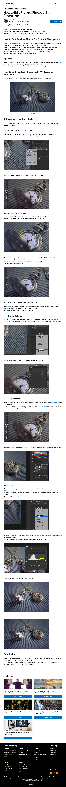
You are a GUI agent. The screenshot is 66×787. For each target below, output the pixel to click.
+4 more (6, 770)
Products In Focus (23, 764)
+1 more (6, 756)
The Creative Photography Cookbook (40, 756)
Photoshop (45, 33)
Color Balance (54, 319)
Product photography (10, 29)
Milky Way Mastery (8, 768)
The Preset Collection (24, 756)
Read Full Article (18, 696)
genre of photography (24, 43)
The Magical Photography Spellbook (40, 751)
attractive (6, 491)
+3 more (21, 771)
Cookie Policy (53, 750)
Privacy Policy (53, 752)
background (53, 402)
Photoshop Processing (11, 8)
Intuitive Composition (8, 754)
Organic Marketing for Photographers (24, 769)
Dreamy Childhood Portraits (40, 754)
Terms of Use (53, 754)
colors (8, 306)
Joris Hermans (13, 19)
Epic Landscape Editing (24, 754)
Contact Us (52, 748)
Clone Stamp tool (47, 123)
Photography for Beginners (10, 752)
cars (47, 51)
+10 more (37, 759)
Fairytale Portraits (23, 766)
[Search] (56, 3)
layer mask (44, 406)
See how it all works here (14, 25)
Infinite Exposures (8, 766)
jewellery (53, 51)
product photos (34, 31)
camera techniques (26, 49)
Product (23, 8)
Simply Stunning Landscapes (10, 764)
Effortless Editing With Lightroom (24, 751)
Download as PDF (56, 21)
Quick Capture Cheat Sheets (10, 750)
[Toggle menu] (60, 3)
